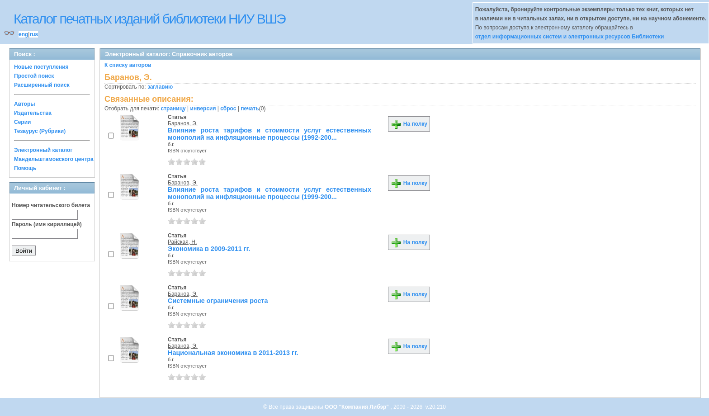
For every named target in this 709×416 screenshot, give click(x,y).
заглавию (160, 87)
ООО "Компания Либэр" (357, 407)
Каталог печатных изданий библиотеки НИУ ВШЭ (149, 18)
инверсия (203, 108)
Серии (22, 122)
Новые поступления (41, 67)
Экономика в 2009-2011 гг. (209, 248)
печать (250, 108)
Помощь (25, 168)
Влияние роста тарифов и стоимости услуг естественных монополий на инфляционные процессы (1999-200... (269, 193)
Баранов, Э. (183, 123)
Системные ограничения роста (218, 300)
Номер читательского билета (51, 205)
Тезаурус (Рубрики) (40, 131)
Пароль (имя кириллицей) (47, 224)
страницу (173, 108)
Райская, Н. (182, 242)
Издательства (33, 113)
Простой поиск (34, 76)
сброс (228, 108)
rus (33, 34)
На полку (409, 124)
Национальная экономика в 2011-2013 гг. (233, 352)
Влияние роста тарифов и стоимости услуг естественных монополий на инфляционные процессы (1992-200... (269, 134)
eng (23, 34)
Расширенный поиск (42, 85)
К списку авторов (127, 65)
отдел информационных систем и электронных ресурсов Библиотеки (569, 36)
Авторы (24, 104)
